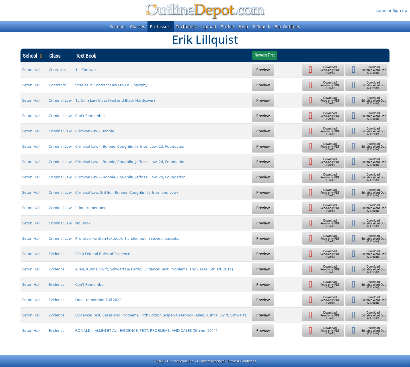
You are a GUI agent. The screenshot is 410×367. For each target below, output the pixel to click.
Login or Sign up (391, 10)
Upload (209, 26)
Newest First (265, 55)
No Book (83, 223)
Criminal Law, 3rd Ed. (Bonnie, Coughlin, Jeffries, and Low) (126, 192)
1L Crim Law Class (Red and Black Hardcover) (115, 100)
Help (243, 26)
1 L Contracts (86, 69)
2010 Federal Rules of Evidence (102, 253)
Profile (227, 26)
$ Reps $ (261, 26)
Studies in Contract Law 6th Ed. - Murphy (111, 84)
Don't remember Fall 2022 (98, 299)
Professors (160, 26)
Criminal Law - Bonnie (94, 131)
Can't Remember (90, 115)
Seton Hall (31, 69)
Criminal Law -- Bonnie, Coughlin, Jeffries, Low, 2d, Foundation (130, 146)
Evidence (57, 253)
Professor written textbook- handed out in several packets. (127, 238)
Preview (263, 69)
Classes (137, 26)
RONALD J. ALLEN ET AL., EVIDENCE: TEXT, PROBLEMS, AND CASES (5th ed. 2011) (146, 330)
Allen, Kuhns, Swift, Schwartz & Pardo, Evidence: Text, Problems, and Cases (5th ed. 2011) (154, 269)
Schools (118, 26)
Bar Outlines (287, 26)
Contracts (57, 69)
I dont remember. (90, 207)
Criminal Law (60, 100)
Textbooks (186, 26)
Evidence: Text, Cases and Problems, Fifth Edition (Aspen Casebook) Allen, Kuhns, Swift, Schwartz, (161, 315)
